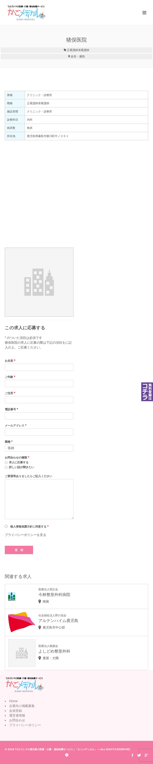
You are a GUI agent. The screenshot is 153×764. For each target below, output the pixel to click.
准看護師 (83, 50)
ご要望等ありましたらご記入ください (28, 476)
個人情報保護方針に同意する (29, 526)
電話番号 (11, 409)
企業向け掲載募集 (22, 706)
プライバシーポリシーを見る (25, 535)
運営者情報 (17, 715)
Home (13, 701)
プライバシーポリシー (25, 725)
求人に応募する (18, 462)
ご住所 (10, 393)
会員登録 (15, 710)
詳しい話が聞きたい (21, 467)
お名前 (10, 360)
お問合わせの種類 (17, 457)
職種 (8, 442)
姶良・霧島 (78, 56)
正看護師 (72, 50)
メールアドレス (15, 425)
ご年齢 (10, 377)
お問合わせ (17, 720)
